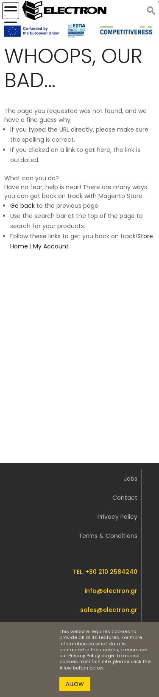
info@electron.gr (111, 591)
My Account (51, 246)
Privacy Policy (117, 516)
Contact (124, 497)
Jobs (130, 478)
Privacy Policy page (91, 655)
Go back (22, 205)
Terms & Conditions (107, 536)
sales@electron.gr (108, 610)
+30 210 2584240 (111, 572)
